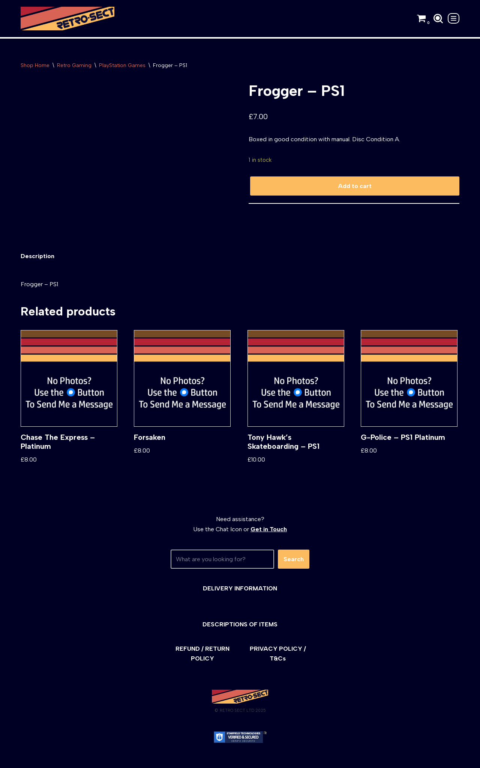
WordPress (88, 758)
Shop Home (35, 65)
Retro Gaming (74, 65)
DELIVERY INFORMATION (240, 588)
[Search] (438, 18)
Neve (27, 758)
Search (294, 559)
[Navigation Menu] (453, 18)
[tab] (37, 256)
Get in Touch (268, 529)
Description (37, 256)
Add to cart (355, 186)
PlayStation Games (122, 65)
